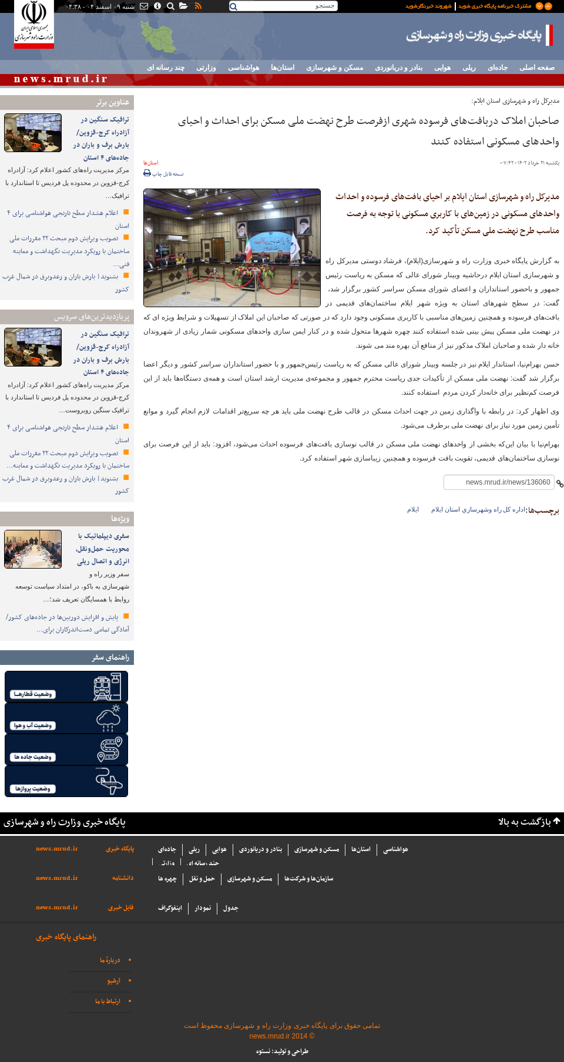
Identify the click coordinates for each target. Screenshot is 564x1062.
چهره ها (167, 879)
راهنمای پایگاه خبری (66, 937)
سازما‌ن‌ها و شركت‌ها (308, 879)
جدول (231, 908)
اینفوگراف (170, 908)
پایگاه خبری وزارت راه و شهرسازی (480, 35)
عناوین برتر (112, 102)
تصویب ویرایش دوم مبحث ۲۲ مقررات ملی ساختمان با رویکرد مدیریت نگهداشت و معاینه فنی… (69, 251)
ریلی (469, 67)
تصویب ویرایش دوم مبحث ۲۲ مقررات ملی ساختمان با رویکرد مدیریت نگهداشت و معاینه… (67, 460)
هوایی (442, 67)
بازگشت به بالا (524, 822)
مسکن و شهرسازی (334, 67)
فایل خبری (121, 907)
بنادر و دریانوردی (398, 67)
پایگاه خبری (120, 849)
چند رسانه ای (165, 67)
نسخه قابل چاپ (163, 174)
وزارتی (206, 67)
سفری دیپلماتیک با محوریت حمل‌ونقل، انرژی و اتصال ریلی (102, 548)
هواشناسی (243, 67)
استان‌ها (282, 67)
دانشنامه (123, 878)
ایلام (413, 509)
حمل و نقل (202, 879)
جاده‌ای (498, 67)
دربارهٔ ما (110, 960)
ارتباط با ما (107, 1001)
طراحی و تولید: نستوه (282, 1051)
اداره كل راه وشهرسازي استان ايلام (478, 509)
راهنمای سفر (110, 657)
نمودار (202, 908)
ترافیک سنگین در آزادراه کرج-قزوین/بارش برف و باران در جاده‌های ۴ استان (101, 139)
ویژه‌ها (120, 519)
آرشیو (113, 981)
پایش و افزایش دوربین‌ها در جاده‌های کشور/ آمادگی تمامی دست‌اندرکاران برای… (67, 623)
